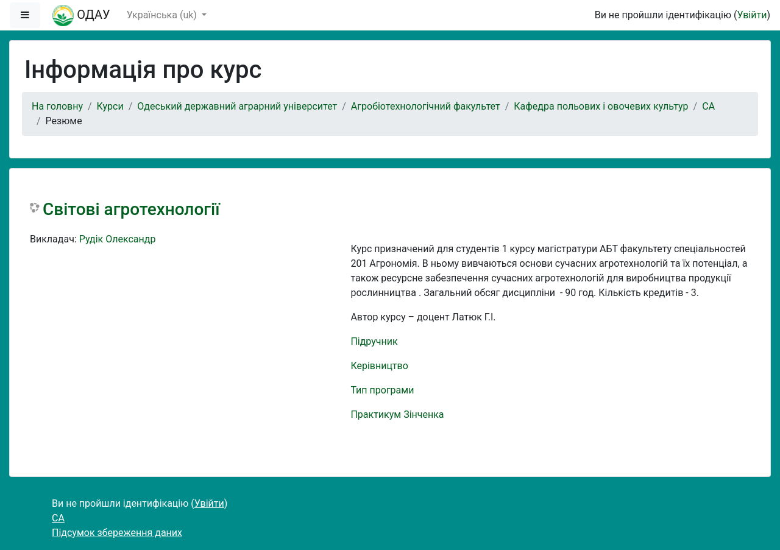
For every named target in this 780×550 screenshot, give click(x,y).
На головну (57, 106)
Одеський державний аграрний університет (237, 106)
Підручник (373, 341)
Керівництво (379, 366)
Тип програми (382, 390)
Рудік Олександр (117, 239)
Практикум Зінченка (397, 414)
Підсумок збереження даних (117, 532)
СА (708, 106)
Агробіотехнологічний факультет (425, 106)
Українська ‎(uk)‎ (163, 15)
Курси (110, 106)
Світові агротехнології (131, 209)
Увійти (752, 15)
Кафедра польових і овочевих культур (601, 106)
